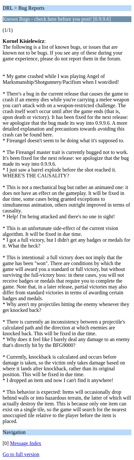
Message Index (25, 443)
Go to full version (21, 454)
